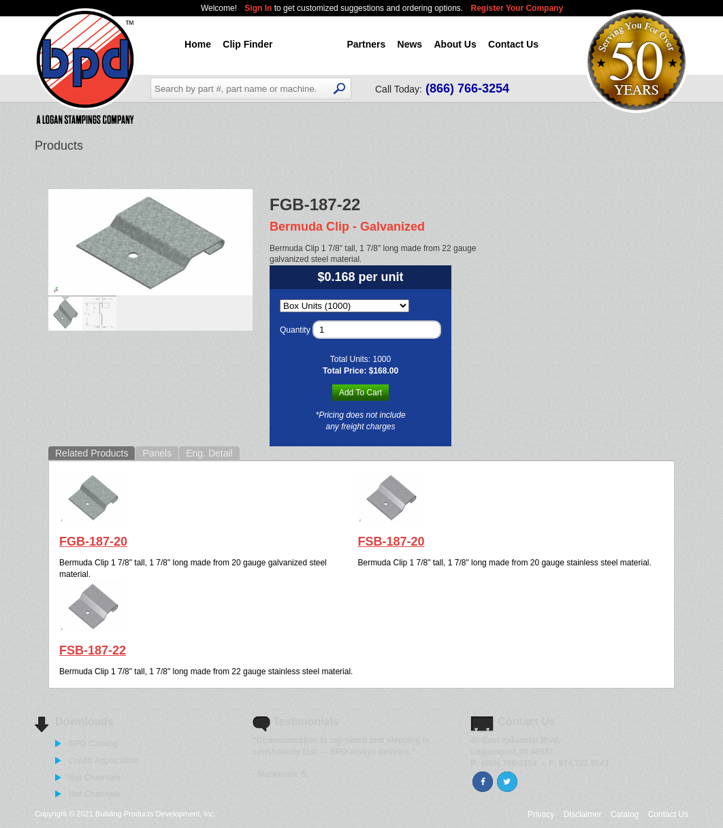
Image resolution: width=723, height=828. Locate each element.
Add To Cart (360, 392)
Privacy (541, 814)
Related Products (91, 453)
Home (197, 44)
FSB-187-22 (92, 650)
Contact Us (513, 44)
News (410, 44)
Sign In (259, 8)
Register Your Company (517, 8)
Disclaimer (583, 814)
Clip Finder (247, 44)
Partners (366, 44)
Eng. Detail (209, 453)
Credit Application (104, 760)
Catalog (625, 814)
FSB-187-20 (390, 541)
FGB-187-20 (93, 541)
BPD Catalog (93, 743)
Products (310, 44)
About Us (455, 44)
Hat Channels (95, 777)
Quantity (295, 330)
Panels (157, 453)
